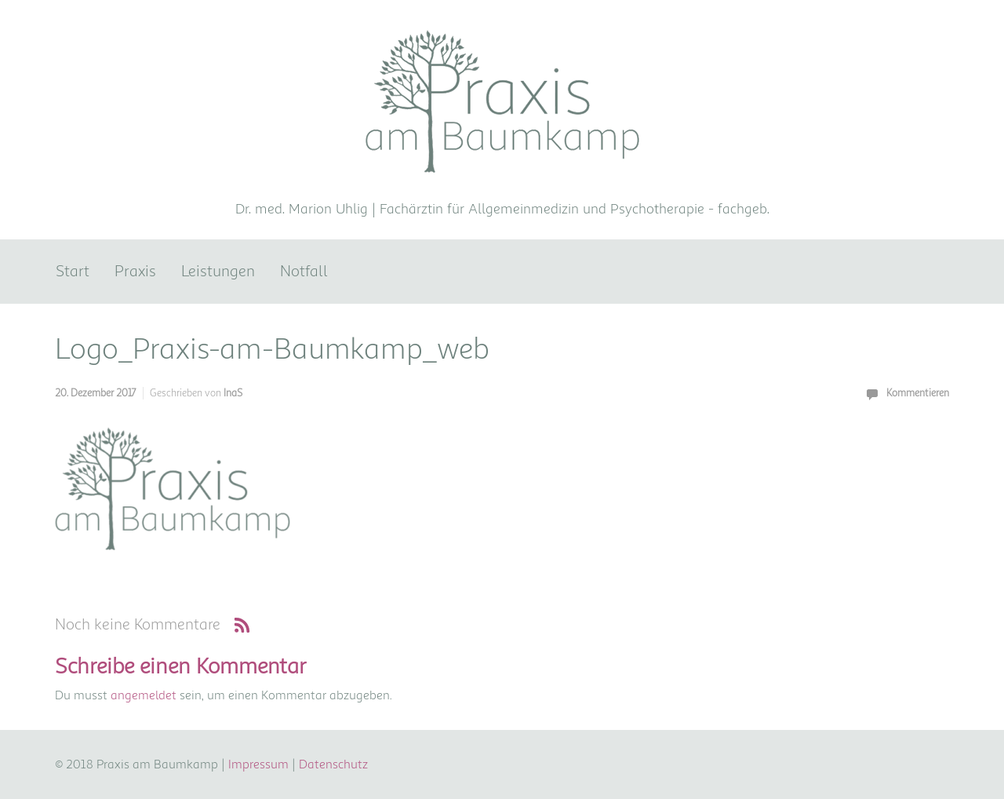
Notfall (304, 271)
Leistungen (218, 271)
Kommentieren (917, 393)
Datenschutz (333, 764)
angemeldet (143, 695)
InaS (233, 393)
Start (72, 271)
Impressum (258, 764)
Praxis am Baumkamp (502, 185)
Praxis (135, 271)
